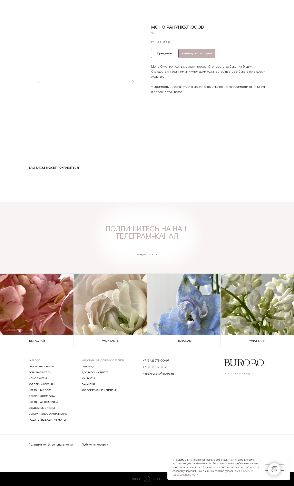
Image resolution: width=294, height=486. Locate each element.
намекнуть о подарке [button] (197, 53)
